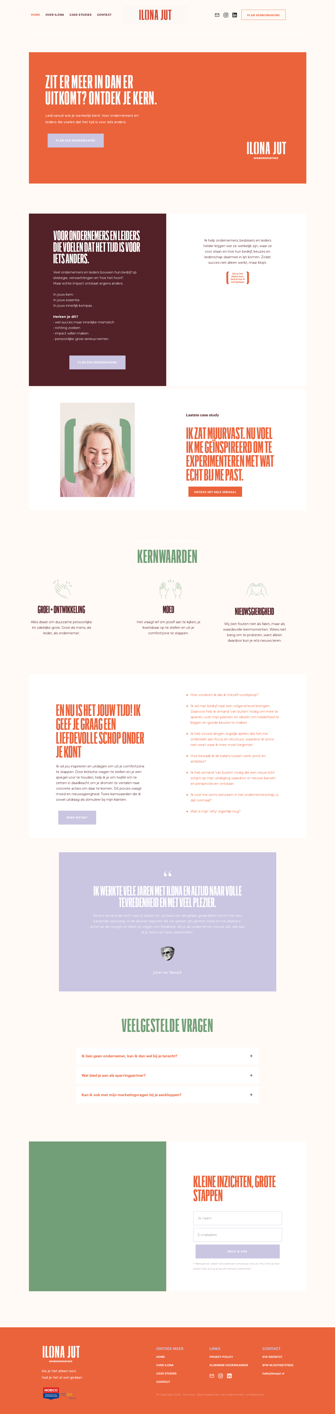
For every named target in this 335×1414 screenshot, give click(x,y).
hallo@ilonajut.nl (273, 1373)
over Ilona (55, 14)
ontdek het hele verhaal (215, 492)
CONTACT (163, 1381)
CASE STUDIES (166, 1373)
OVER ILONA (165, 1365)
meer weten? (77, 817)
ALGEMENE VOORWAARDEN (228, 1365)
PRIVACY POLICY (221, 1357)
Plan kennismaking (263, 15)
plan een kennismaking (97, 362)
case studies (81, 14)
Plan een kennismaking (75, 140)
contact (104, 14)
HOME (35, 14)
